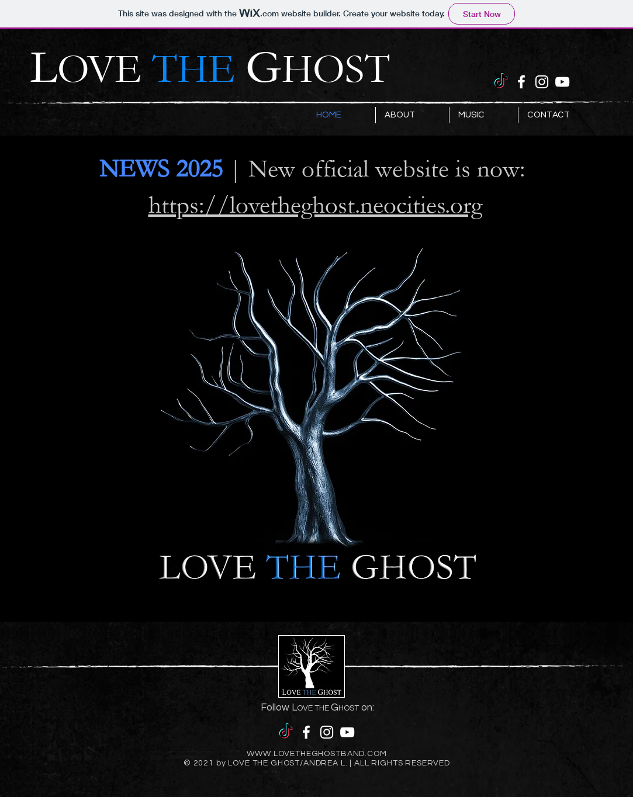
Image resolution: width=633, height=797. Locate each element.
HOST (336, 69)
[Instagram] (542, 82)
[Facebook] (521, 82)
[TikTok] (501, 82)
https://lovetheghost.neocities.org (315, 205)
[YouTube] (562, 82)
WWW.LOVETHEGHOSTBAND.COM (316, 754)
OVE (151, 69)
